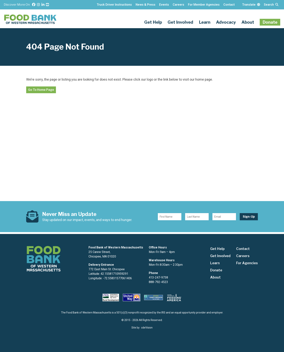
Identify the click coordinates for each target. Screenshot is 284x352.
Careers (178, 4)
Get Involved (180, 22)
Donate (270, 22)
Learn (204, 22)
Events (164, 4)
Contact (229, 4)
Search (271, 4)
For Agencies (247, 263)
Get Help (153, 22)
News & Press (145, 4)
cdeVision (147, 327)
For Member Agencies (204, 4)
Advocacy (226, 22)
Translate (251, 4)
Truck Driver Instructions (114, 4)
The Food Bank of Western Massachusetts (30, 19)
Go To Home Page (41, 90)
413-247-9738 (158, 277)
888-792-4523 (158, 282)
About (247, 22)
